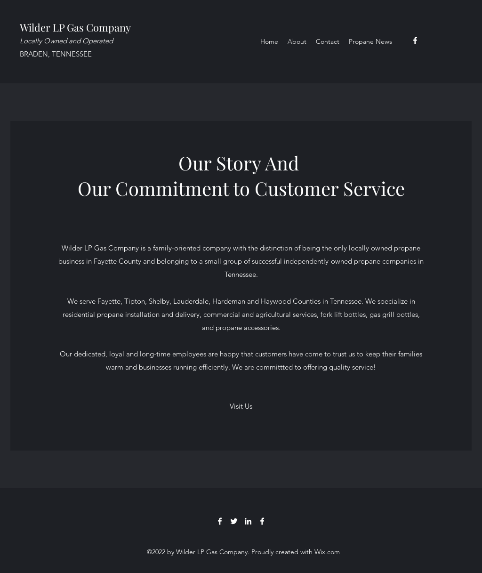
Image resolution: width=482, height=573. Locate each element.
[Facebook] (415, 40)
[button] (241, 406)
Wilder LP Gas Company (75, 27)
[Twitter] (234, 521)
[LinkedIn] (248, 521)
